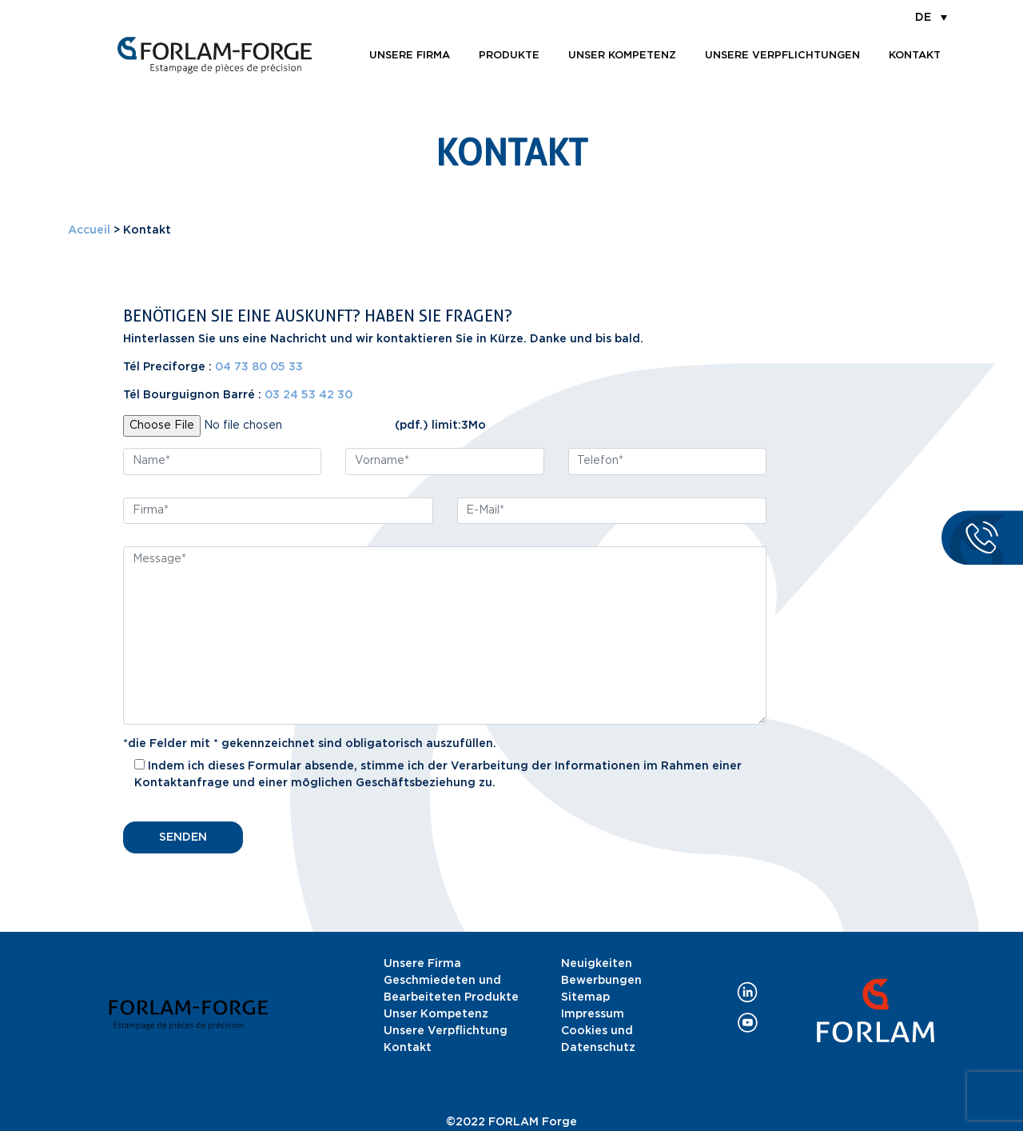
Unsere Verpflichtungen (782, 55)
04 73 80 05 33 (259, 367)
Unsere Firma (422, 963)
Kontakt (915, 55)
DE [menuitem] (923, 17)
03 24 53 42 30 (308, 395)
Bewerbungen (601, 980)
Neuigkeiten (596, 963)
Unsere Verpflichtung (446, 1031)
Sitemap (585, 997)
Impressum (592, 1014)
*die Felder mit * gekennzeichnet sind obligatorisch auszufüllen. (309, 743)
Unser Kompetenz (622, 55)
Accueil (89, 230)
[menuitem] (931, 16)
